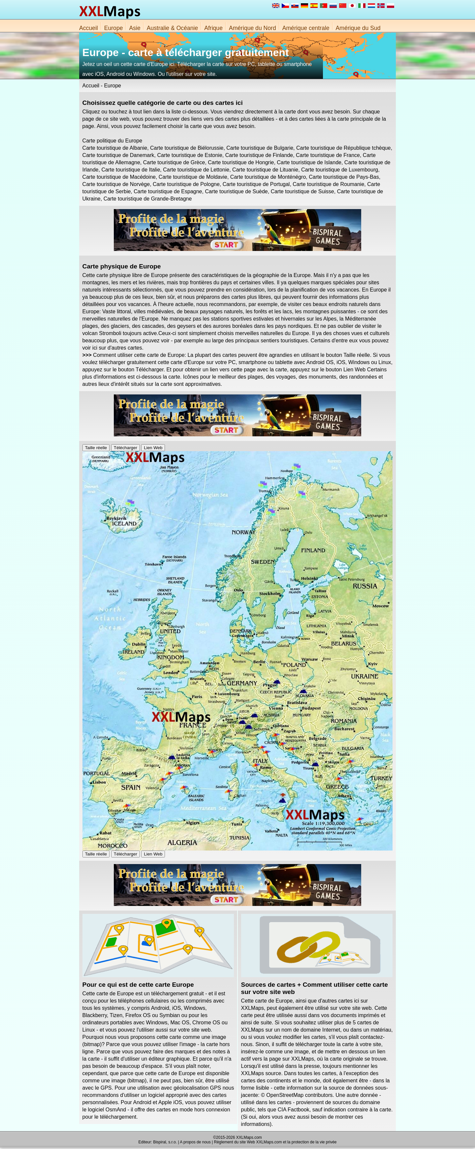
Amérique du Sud (358, 28)
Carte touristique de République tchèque (343, 148)
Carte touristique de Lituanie (265, 169)
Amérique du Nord (252, 28)
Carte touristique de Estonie (189, 155)
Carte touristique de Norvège (116, 184)
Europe (113, 28)
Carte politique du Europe (112, 140)
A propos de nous (195, 1142)
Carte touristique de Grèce (174, 162)
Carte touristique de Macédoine (119, 177)
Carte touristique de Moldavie (193, 177)
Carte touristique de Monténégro (268, 177)
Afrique (213, 28)
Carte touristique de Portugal (256, 184)
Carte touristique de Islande (309, 162)
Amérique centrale (306, 28)
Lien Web (153, 447)
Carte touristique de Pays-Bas (344, 177)
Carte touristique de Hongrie (241, 162)
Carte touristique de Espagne (168, 191)
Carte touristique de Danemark (118, 155)
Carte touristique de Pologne (186, 184)
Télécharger (125, 447)
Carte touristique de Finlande (259, 155)
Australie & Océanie (172, 28)
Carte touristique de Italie (130, 169)
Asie (134, 28)
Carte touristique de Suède (236, 191)
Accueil (88, 28)
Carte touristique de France (328, 155)
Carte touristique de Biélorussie (186, 148)
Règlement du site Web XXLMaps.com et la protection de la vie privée (275, 1142)
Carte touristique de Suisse (302, 191)
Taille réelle (96, 447)
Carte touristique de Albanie (114, 148)
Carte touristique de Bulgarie (259, 148)
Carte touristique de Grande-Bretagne (148, 199)
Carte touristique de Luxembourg (339, 169)
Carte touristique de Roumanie (328, 184)
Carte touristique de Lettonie (196, 169)
